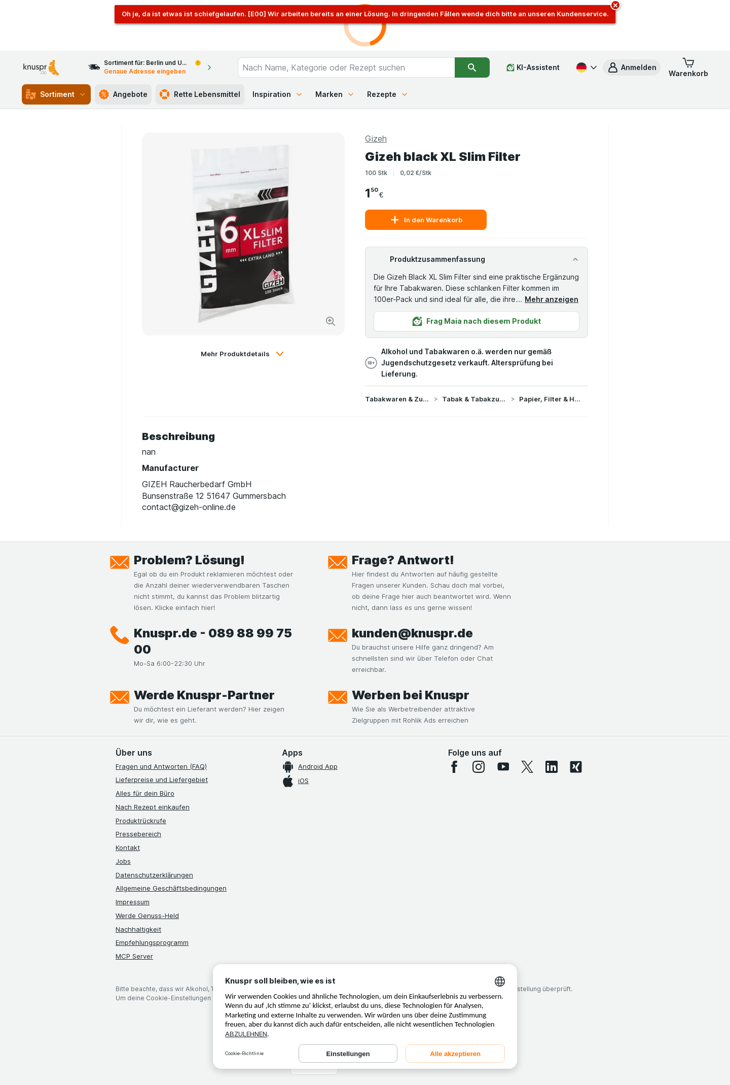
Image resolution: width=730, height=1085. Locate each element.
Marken (335, 94)
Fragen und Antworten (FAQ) (161, 766)
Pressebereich (138, 834)
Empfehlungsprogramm (152, 942)
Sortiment (56, 94)
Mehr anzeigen (551, 299)
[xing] (576, 767)
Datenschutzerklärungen (154, 875)
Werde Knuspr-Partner (204, 695)
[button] (632, 67)
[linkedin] (551, 767)
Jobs (123, 861)
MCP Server (134, 956)
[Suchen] (472, 67)
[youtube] (503, 767)
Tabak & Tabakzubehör (474, 399)
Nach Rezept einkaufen (153, 807)
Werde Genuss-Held (147, 915)
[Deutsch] (585, 67)
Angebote (123, 94)
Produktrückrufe (141, 821)
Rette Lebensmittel (200, 94)
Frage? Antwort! (403, 560)
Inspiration (277, 94)
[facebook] (454, 767)
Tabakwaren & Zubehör (397, 399)
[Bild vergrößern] (330, 321)
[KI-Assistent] (533, 67)
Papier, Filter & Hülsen (551, 399)
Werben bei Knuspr (410, 695)
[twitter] (527, 767)
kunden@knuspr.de (412, 633)
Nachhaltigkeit (138, 929)
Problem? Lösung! (189, 560)
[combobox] (346, 67)
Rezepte (388, 94)
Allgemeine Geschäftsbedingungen (171, 888)
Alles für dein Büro (145, 793)
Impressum (133, 902)
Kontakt (128, 847)
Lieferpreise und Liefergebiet (162, 779)
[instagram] (478, 767)
